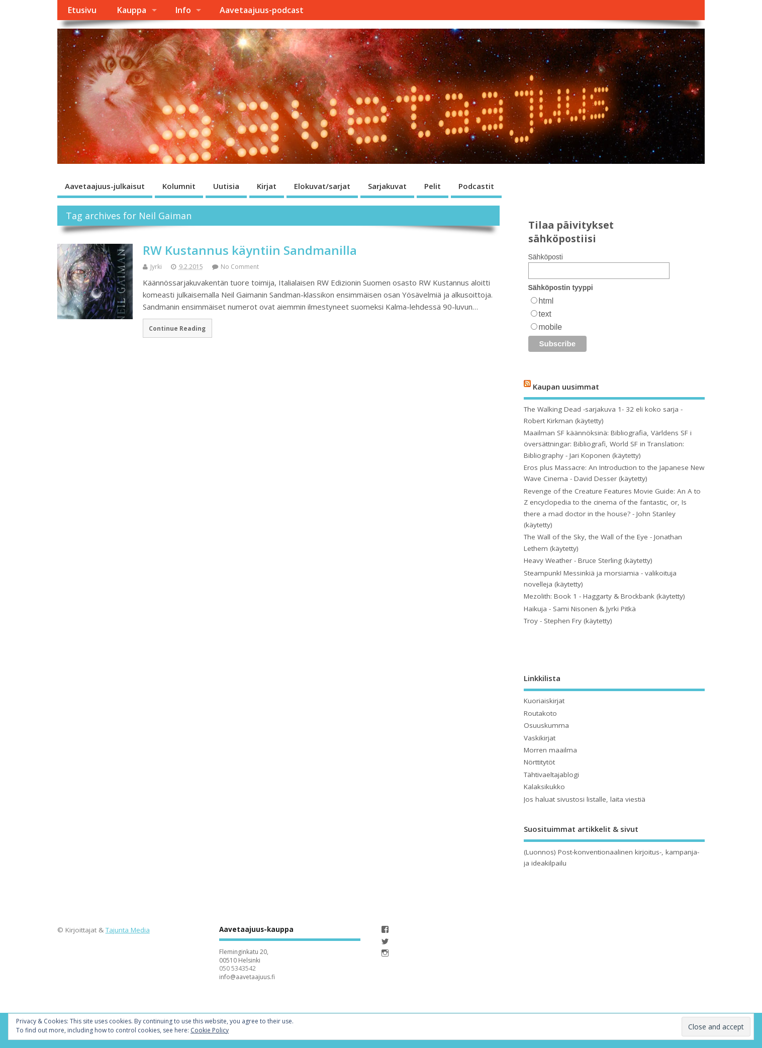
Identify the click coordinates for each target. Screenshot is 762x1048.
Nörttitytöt (539, 762)
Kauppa (131, 10)
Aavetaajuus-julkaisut (105, 186)
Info (183, 10)
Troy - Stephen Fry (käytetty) (568, 620)
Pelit (432, 186)
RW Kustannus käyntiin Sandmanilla (250, 250)
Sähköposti (545, 257)
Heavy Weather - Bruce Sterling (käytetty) (588, 560)
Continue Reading (177, 328)
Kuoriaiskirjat (544, 700)
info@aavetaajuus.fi (247, 977)
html (546, 301)
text (545, 314)
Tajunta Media (128, 929)
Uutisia (226, 186)
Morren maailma (550, 749)
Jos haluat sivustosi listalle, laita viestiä (584, 799)
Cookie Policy (209, 1030)
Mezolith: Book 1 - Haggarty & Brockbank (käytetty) (604, 596)
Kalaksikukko (544, 786)
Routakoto (540, 713)
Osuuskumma (546, 725)
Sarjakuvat (387, 186)
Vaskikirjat (539, 737)
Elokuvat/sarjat (322, 186)
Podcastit (476, 186)
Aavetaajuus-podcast (262, 10)
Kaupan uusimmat (566, 386)
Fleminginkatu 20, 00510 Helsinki (243, 956)
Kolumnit (179, 186)
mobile (550, 327)
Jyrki (156, 266)
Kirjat (266, 186)
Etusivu (82, 10)
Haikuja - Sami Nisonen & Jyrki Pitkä (580, 608)
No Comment (240, 266)
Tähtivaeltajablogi (551, 774)
